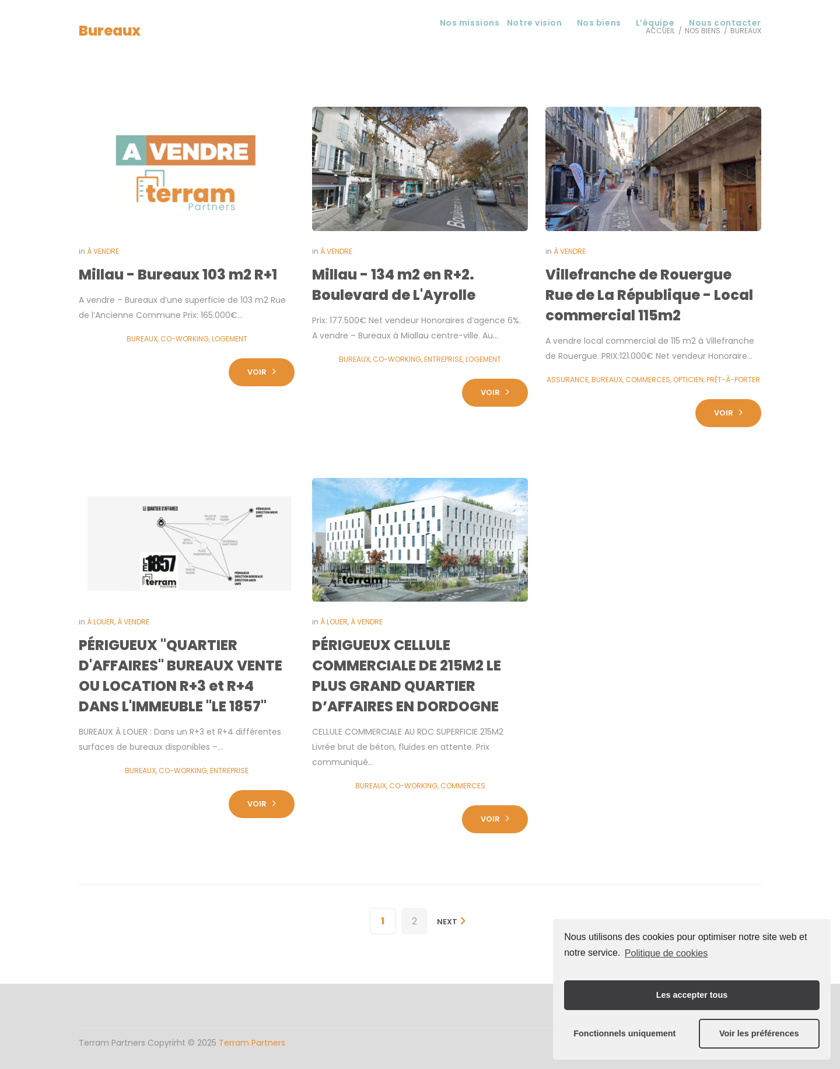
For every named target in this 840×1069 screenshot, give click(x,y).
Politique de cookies (666, 953)
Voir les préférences (759, 1033)
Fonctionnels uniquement (624, 1033)
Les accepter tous (691, 995)
